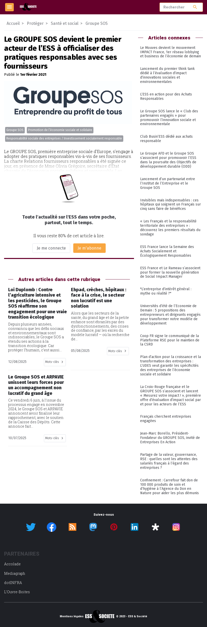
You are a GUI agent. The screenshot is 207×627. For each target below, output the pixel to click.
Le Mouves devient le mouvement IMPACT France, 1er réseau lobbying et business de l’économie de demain (170, 52)
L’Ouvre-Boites (17, 591)
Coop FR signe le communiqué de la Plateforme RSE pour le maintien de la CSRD (169, 340)
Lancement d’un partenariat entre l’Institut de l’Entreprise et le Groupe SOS (167, 183)
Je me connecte (51, 248)
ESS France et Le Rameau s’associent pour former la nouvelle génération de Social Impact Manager (170, 272)
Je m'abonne (89, 248)
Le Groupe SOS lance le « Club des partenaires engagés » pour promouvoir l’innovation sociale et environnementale (169, 117)
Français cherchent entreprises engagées (165, 418)
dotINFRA (13, 582)
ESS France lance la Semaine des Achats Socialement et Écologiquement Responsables (167, 251)
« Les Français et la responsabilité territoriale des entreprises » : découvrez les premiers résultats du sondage (170, 227)
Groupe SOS (14, 130)
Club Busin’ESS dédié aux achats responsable (166, 138)
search (195, 7)
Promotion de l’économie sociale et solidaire (60, 130)
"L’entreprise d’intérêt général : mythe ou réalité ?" (165, 291)
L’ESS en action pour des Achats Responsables (166, 96)
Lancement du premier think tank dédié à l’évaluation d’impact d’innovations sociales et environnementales (167, 75)
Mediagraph (14, 573)
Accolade (12, 563)
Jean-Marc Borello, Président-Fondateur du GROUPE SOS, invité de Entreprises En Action (170, 437)
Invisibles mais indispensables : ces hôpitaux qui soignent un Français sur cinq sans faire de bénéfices (170, 204)
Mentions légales (71, 616)
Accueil (13, 23)
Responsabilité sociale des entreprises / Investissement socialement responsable (64, 138)
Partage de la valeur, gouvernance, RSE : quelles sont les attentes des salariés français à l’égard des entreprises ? (169, 461)
